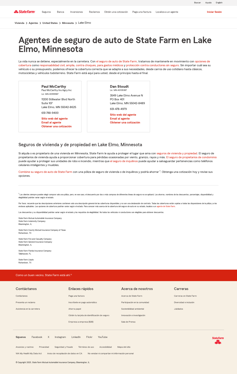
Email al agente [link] (51, 122)
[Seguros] (46, 12)
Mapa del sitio (123, 347)
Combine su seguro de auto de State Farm (45, 171)
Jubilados (178, 309)
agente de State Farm (166, 206)
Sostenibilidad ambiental (132, 309)
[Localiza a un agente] (166, 12)
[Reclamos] (94, 12)
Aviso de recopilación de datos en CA (64, 353)
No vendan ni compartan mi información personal (110, 353)
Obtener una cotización (56, 126)
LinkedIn (76, 337)
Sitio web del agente (54, 118)
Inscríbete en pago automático (83, 302)
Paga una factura (76, 296)
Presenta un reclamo (25, 302)
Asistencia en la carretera (28, 309)
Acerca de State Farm (131, 296)
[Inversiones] (76, 12)
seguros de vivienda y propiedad (177, 153)
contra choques (86, 65)
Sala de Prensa (128, 322)
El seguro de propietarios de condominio (191, 157)
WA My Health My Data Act (29, 353)
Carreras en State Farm (185, 296)
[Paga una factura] (142, 12)
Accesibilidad (105, 347)
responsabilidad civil (52, 65)
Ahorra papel (75, 309)
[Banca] (60, 12)
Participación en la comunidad (135, 302)
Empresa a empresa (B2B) (81, 322)
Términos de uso (86, 347)
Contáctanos (22, 296)
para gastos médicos (110, 65)
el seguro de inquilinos (124, 161)
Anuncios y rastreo (25, 347)
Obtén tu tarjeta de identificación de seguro (89, 315)
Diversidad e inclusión (184, 302)
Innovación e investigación (133, 315)
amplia (70, 65)
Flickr (89, 337)
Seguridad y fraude (64, 347)
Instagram (60, 337)
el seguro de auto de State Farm (116, 61)
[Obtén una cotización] (116, 12)
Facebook (37, 337)
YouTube (102, 337)
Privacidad (44, 347)
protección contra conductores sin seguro (152, 65)
